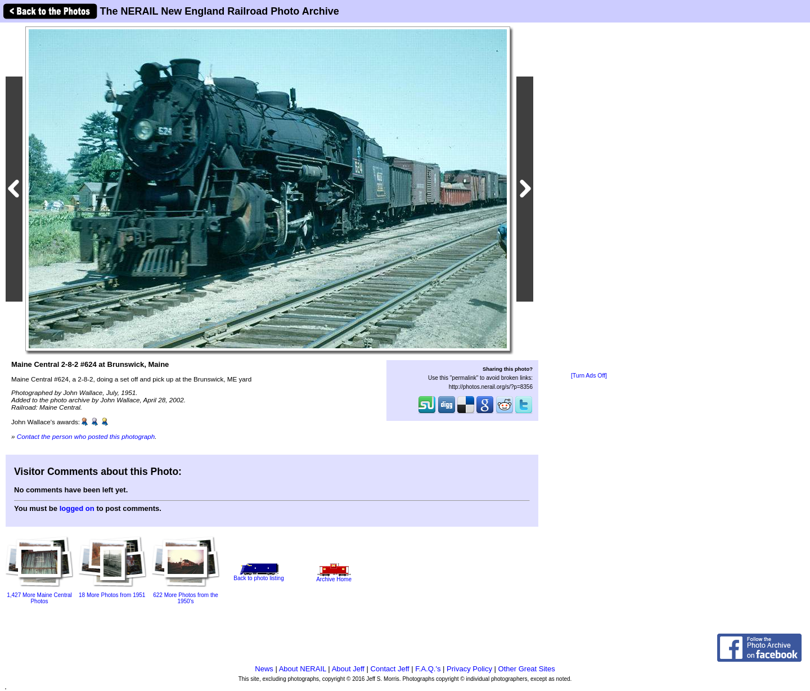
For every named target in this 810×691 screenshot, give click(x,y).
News (264, 669)
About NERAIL (302, 669)
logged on (77, 508)
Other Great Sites (526, 669)
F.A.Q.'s (427, 669)
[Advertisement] (589, 198)
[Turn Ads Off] (589, 376)
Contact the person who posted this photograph (86, 436)
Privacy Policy (469, 669)
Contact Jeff (390, 669)
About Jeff (348, 669)
